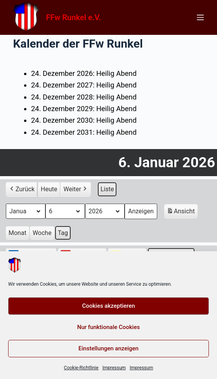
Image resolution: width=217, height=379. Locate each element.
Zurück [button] (22, 188)
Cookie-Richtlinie (81, 367)
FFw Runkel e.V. (73, 17)
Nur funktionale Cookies (108, 327)
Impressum (114, 367)
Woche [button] (42, 232)
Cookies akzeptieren (108, 305)
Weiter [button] (75, 188)
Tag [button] (63, 232)
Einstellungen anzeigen (108, 348)
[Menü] (200, 17)
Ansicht (182, 212)
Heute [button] (49, 188)
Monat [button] (17, 232)
